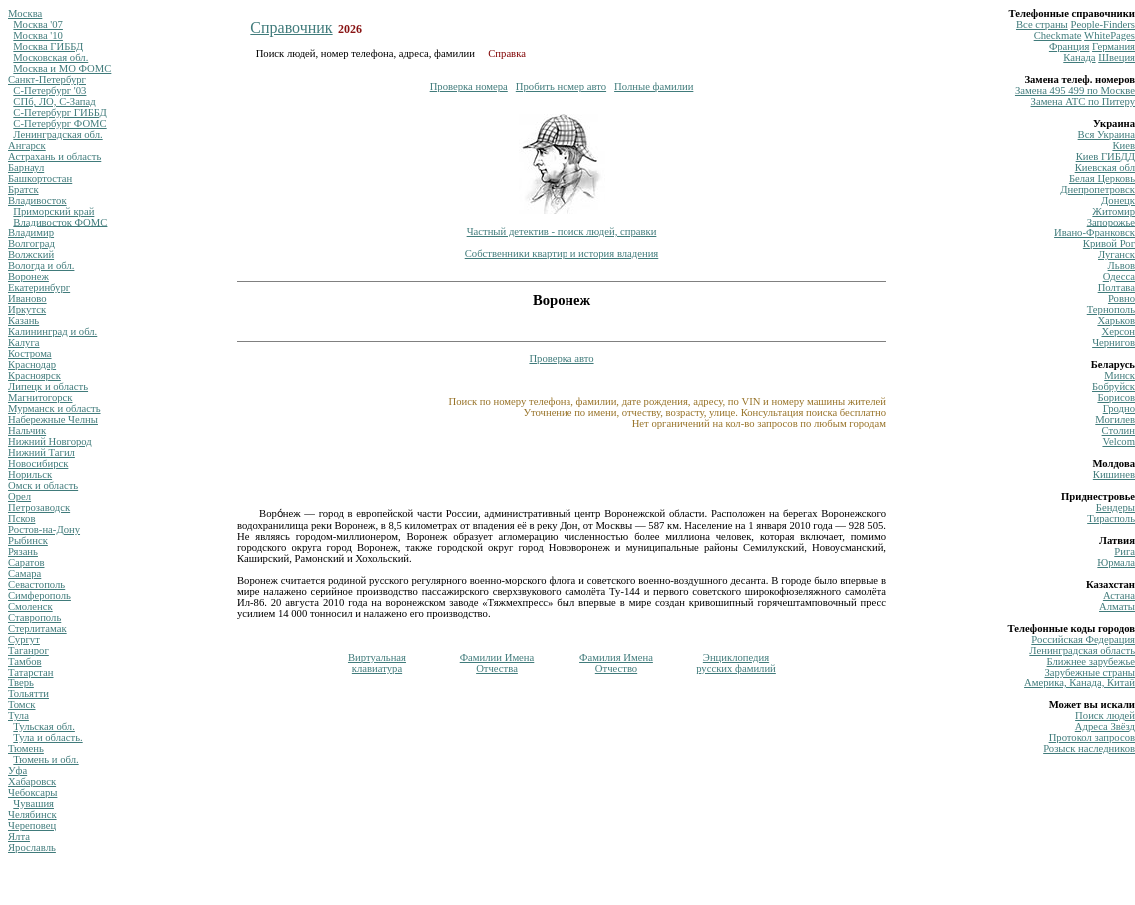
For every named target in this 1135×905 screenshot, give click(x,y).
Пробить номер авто (561, 86)
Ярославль (32, 847)
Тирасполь (1111, 518)
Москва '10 (38, 35)
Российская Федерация (1083, 639)
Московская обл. (50, 57)
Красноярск (34, 375)
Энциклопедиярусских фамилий (736, 663)
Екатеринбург (39, 287)
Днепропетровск (1097, 189)
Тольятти (28, 693)
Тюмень (26, 748)
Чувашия (33, 803)
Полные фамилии (653, 86)
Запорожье (1111, 222)
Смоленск (30, 606)
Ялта (19, 836)
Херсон (1118, 331)
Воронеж (28, 276)
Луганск (1116, 254)
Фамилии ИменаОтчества (497, 663)
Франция (1069, 46)
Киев (1123, 145)
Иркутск (27, 309)
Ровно (1121, 298)
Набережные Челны (53, 419)
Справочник (291, 27)
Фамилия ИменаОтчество (616, 663)
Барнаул (26, 167)
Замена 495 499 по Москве (1075, 90)
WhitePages (1109, 35)
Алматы (1117, 606)
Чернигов (1113, 342)
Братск (23, 189)
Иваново (27, 298)
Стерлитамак (37, 628)
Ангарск (27, 145)
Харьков (1116, 320)
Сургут (24, 639)
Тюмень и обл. (45, 759)
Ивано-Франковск (1094, 232)
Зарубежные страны (1089, 672)
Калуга (24, 342)
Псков (21, 518)
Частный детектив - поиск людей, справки (562, 231)
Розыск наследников (1089, 748)
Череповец (32, 825)
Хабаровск (32, 781)
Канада (1079, 57)
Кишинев (1114, 474)
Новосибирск (38, 463)
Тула (18, 715)
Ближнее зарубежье (1091, 661)
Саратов (26, 562)
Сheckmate (1058, 35)
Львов (1121, 265)
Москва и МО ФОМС (62, 68)
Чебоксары (32, 792)
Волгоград (31, 243)
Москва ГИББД (48, 46)
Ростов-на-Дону (44, 529)
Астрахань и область (54, 156)
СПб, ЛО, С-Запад (54, 101)
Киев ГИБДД (1105, 156)
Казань (23, 320)
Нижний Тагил (41, 452)
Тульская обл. (44, 726)
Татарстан (31, 672)
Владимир (31, 232)
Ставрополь (34, 617)
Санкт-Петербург (47, 79)
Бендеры (1115, 507)
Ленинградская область (1082, 650)
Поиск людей (1105, 715)
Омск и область (43, 485)
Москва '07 (38, 24)
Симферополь (39, 595)
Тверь (21, 683)
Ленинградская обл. (57, 134)
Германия (1113, 46)
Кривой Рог (1109, 243)
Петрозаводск (39, 507)
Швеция (1116, 57)
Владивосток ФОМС (60, 222)
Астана (1119, 595)
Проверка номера (469, 86)
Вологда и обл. (41, 265)
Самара (24, 573)
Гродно (1119, 408)
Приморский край (53, 211)
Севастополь (36, 584)
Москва (25, 13)
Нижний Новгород (50, 441)
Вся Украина (1106, 134)
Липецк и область (48, 386)
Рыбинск (28, 540)
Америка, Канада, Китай (1079, 683)
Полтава (1116, 287)
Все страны (1042, 24)
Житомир (1113, 211)
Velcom (1118, 441)
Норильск (30, 474)
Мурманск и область (54, 408)
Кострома (30, 353)
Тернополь (1111, 309)
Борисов (1116, 397)
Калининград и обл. (52, 331)
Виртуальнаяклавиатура (377, 663)
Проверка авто (561, 358)
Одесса (1119, 276)
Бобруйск (1113, 386)
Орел (19, 496)
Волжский (31, 254)
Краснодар (32, 364)
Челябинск (32, 814)
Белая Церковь (1102, 178)
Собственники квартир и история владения (562, 253)
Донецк (1118, 200)
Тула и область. (47, 737)
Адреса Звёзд (1105, 726)
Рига (1124, 551)
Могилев (1115, 419)
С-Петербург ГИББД (59, 112)
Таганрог (28, 650)
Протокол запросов (1092, 737)
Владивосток (37, 200)
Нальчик (27, 430)
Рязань (23, 551)
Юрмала (1116, 562)
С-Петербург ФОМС (59, 123)
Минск (1119, 375)
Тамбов (25, 661)
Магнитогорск (40, 397)
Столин (1118, 430)
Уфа (17, 770)
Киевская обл (1105, 167)
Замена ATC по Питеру (1083, 101)
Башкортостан (40, 178)
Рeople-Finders (1102, 24)
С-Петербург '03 (49, 90)
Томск (21, 704)
